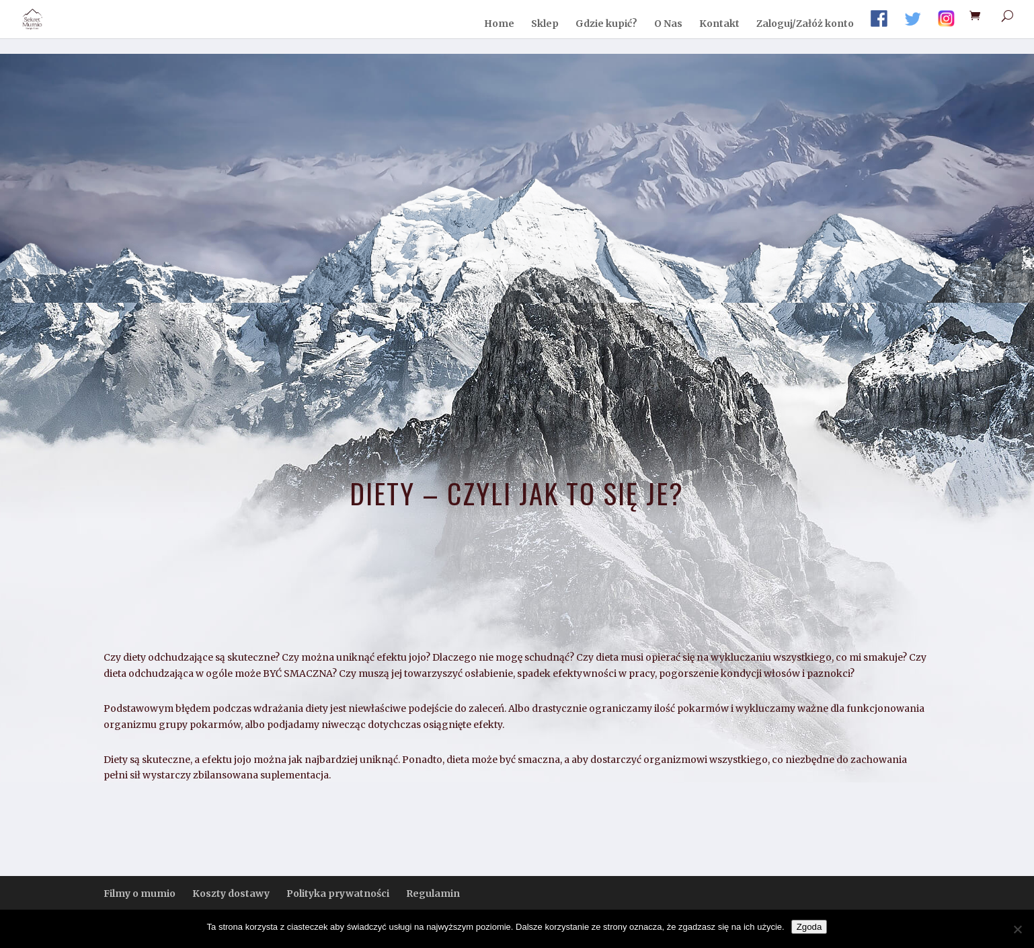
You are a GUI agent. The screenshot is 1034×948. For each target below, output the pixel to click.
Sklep (545, 24)
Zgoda (809, 927)
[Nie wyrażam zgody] (1017, 929)
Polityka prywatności (337, 893)
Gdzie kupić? (606, 24)
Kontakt (719, 24)
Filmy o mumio (139, 893)
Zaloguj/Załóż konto (805, 24)
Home (499, 24)
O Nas (668, 24)
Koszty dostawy (231, 893)
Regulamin (433, 893)
